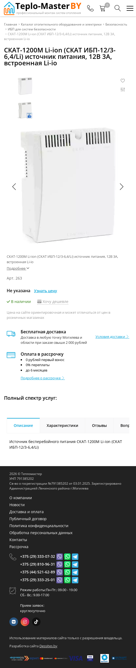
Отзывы (99, 425)
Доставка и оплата (26, 511)
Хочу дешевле (52, 301)
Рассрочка (18, 546)
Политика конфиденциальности (38, 525)
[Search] (118, 8)
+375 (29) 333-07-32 (37, 556)
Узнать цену (45, 290)
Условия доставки (112, 336)
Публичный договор (28, 518)
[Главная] (42, 8)
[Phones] (90, 8)
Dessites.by (48, 646)
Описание (23, 425)
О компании (20, 497)
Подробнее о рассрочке (43, 378)
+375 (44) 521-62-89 (37, 571)
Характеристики (62, 425)
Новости (17, 504)
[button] (121, 186)
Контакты (18, 539)
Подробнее (18, 268)
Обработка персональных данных (40, 532)
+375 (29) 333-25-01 (37, 579)
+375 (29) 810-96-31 (37, 564)
